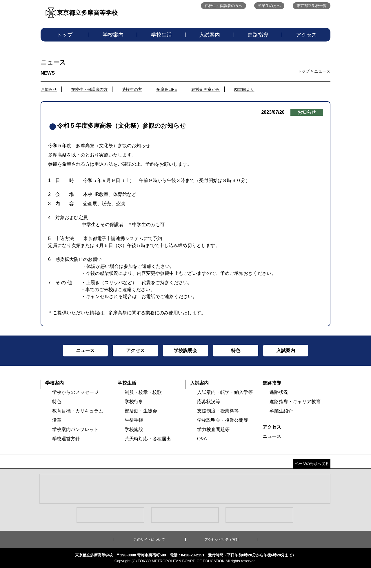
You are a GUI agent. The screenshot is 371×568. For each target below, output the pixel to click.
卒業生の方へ (269, 5)
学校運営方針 (66, 438)
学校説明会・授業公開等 (222, 420)
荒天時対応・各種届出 (148, 438)
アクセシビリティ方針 (221, 540)
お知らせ (49, 89)
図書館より (244, 89)
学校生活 (161, 35)
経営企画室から (205, 89)
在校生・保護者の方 (89, 89)
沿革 (56, 420)
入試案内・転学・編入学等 (225, 392)
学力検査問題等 (213, 429)
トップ (64, 35)
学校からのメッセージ (75, 392)
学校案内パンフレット (75, 429)
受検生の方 (132, 89)
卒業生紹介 (281, 410)
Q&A (202, 438)
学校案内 (113, 35)
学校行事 (134, 401)
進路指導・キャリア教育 (295, 401)
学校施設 (134, 429)
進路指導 (258, 35)
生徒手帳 (134, 420)
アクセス (306, 35)
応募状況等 (208, 401)
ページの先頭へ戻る (312, 463)
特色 (56, 401)
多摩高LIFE (166, 89)
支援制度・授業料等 (218, 410)
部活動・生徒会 (141, 410)
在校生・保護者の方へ (223, 5)
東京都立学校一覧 (312, 5)
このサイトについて (149, 540)
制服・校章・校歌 (143, 392)
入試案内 (209, 35)
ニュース (322, 71)
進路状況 (279, 392)
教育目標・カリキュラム (77, 410)
